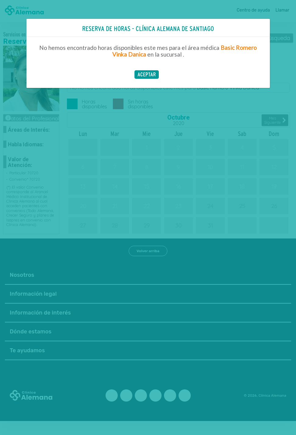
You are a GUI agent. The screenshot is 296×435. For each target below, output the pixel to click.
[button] (146, 74)
